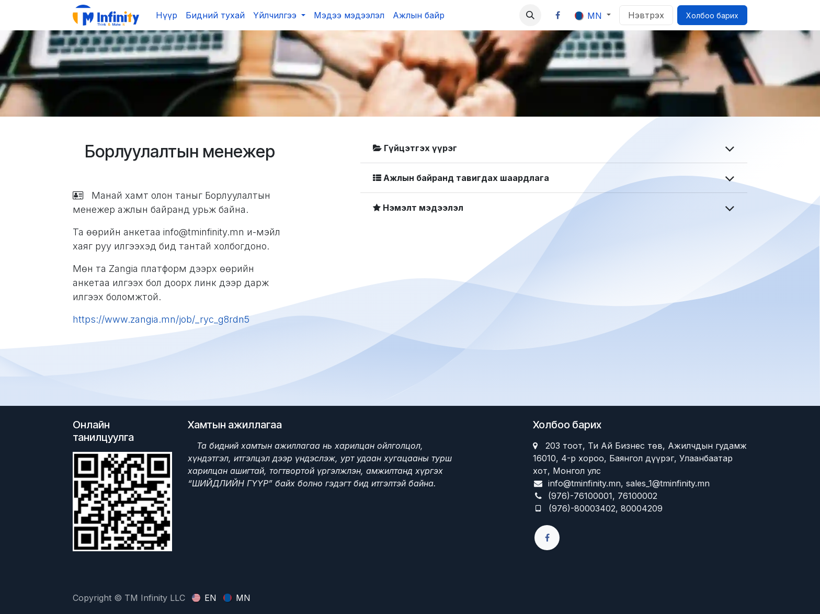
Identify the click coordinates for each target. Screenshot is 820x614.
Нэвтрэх (646, 15)
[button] (530, 15)
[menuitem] (166, 15)
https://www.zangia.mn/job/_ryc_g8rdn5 (161, 319)
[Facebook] (558, 15)
